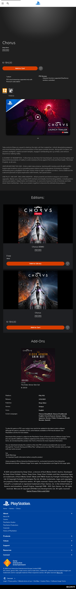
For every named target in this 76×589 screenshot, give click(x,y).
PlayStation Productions (10, 525)
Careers (5, 519)
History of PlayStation (10, 531)
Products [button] (38, 536)
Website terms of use (25, 581)
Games (11, 508)
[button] (38, 117)
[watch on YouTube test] (65, 132)
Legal (5, 581)
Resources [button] (38, 550)
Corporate (6, 528)
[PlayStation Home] (38, 3)
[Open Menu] (2, 3)
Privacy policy (12, 581)
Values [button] (38, 541)
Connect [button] (38, 555)
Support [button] (38, 545)
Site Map (36, 581)
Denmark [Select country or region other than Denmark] (9, 578)
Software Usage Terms (58, 581)
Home (5, 508)
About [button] (38, 513)
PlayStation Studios (9, 522)
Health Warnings (11, 455)
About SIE (6, 516)
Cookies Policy (45, 581)
